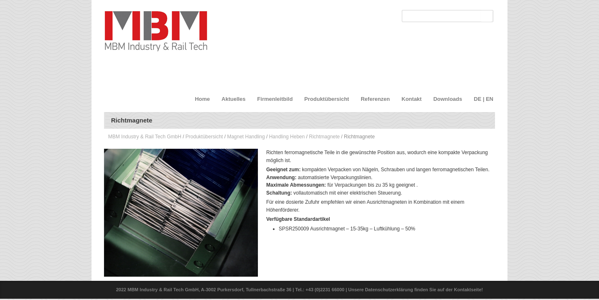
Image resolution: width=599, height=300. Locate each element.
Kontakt (411, 99)
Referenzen (375, 99)
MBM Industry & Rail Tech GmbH (144, 137)
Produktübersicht (326, 99)
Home (202, 99)
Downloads (447, 99)
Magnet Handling (246, 137)
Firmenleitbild (274, 99)
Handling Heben (287, 137)
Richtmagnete (324, 137)
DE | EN (483, 99)
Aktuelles (234, 99)
